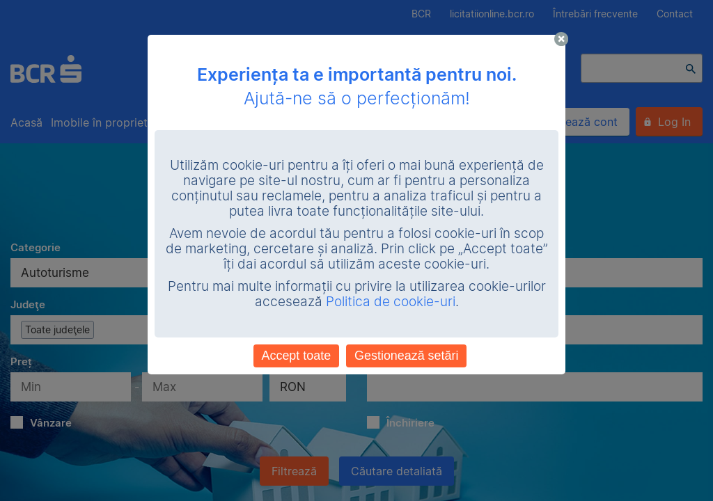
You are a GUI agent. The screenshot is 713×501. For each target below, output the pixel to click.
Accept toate (296, 356)
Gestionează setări (406, 356)
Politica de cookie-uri (390, 302)
